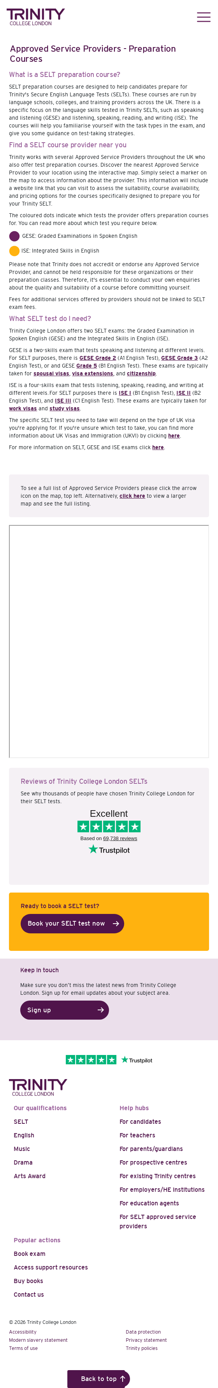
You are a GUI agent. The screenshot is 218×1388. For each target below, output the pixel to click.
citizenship (141, 373)
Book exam (30, 1253)
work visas (23, 408)
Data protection (143, 1332)
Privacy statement (146, 1340)
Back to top (99, 1379)
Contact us (29, 1294)
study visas (64, 408)
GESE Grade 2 (97, 358)
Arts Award (30, 1176)
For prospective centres (153, 1162)
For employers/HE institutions (162, 1189)
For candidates (140, 1121)
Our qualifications (40, 1108)
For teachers (137, 1135)
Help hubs (134, 1108)
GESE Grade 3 (179, 358)
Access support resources (51, 1267)
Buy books (28, 1281)
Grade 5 (86, 366)
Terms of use (23, 1348)
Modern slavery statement (38, 1340)
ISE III (63, 401)
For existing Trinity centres (158, 1176)
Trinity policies (142, 1348)
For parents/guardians (151, 1149)
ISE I (125, 393)
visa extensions (92, 373)
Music (22, 1149)
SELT (21, 1121)
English (24, 1135)
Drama (23, 1162)
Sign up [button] (39, 1010)
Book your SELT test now (66, 923)
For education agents (149, 1203)
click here (132, 496)
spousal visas (51, 373)
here (174, 435)
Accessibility (23, 1332)
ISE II (183, 393)
